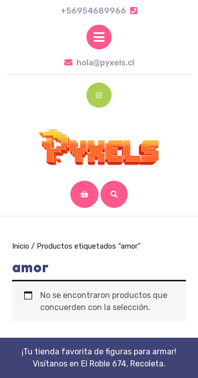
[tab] (99, 37)
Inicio (20, 246)
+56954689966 (99, 11)
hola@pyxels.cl (99, 62)
